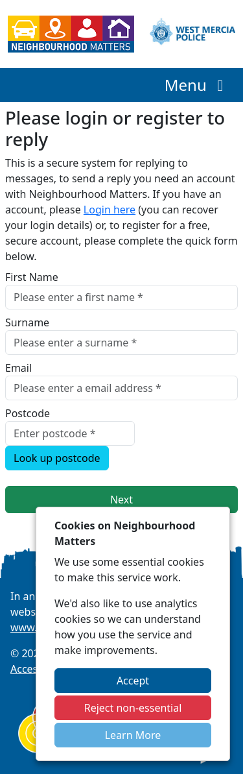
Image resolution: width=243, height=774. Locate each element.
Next (121, 499)
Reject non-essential (133, 708)
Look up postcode (57, 458)
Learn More (133, 735)
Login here (109, 209)
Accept (133, 680)
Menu (197, 84)
